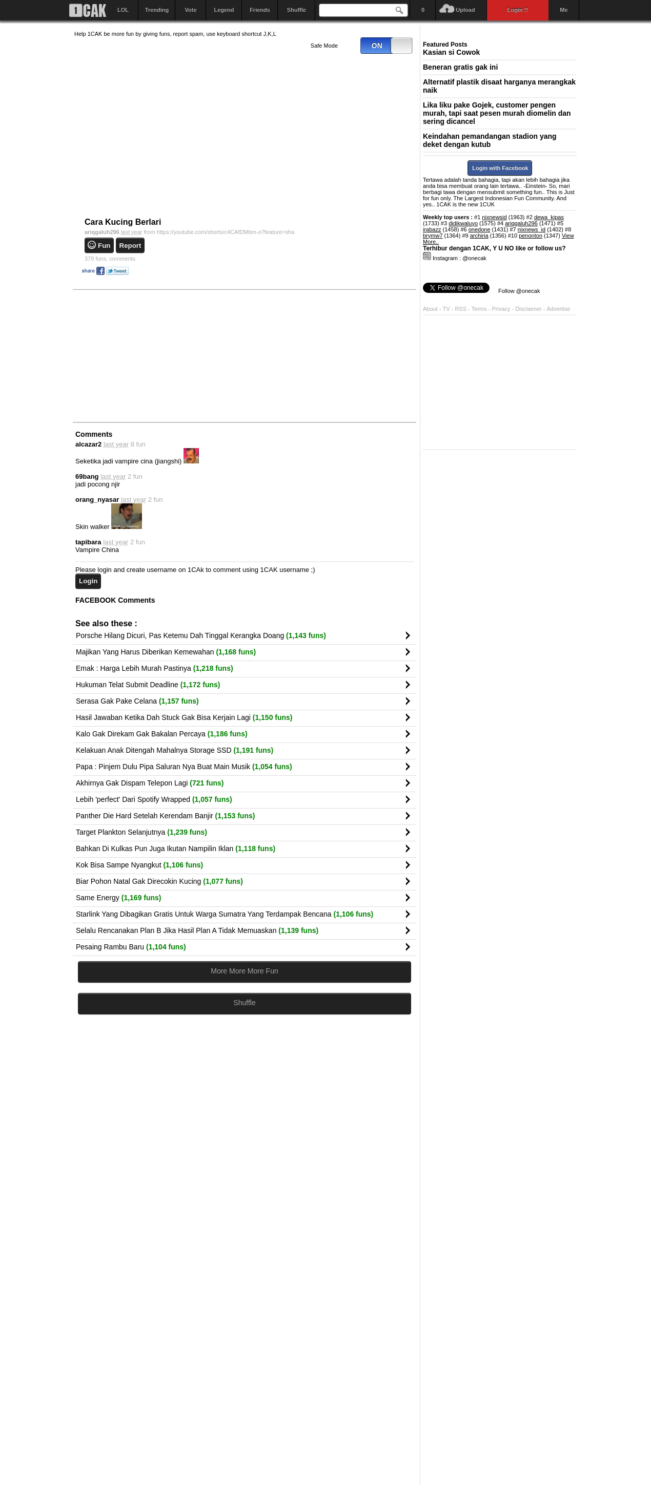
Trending (157, 10)
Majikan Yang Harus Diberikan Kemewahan (166, 652)
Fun (104, 245)
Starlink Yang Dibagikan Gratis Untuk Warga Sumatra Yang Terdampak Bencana (224, 914)
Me (563, 10)
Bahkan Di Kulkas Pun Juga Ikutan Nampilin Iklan (175, 848)
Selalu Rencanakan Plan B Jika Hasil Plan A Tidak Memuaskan (197, 930)
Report (130, 245)
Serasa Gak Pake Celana (137, 701)
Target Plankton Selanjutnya (141, 832)
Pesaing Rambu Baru (131, 947)
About (430, 309)
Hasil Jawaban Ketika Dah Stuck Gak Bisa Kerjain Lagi (184, 717)
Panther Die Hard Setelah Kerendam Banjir (165, 816)
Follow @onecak (519, 291)
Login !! (517, 10)
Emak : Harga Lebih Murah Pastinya (154, 668)
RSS (460, 309)
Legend (224, 10)
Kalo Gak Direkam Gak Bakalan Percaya (162, 734)
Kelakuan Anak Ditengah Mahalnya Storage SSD (174, 750)
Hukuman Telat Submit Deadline (148, 685)
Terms (480, 309)
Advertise (559, 309)
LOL (123, 10)
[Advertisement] (151, 355)
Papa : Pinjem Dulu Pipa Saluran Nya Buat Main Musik (184, 766)
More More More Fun (244, 971)
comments (110, 259)
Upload (465, 10)
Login (88, 581)
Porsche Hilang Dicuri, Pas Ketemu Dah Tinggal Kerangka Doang (201, 635)
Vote (190, 10)
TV (446, 309)
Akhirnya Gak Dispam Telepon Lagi (149, 783)
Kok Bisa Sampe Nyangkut (139, 865)
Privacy (502, 309)
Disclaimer (529, 309)
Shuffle (296, 10)
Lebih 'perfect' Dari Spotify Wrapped (154, 799)
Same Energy (118, 898)
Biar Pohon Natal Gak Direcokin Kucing (159, 881)
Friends (260, 10)
